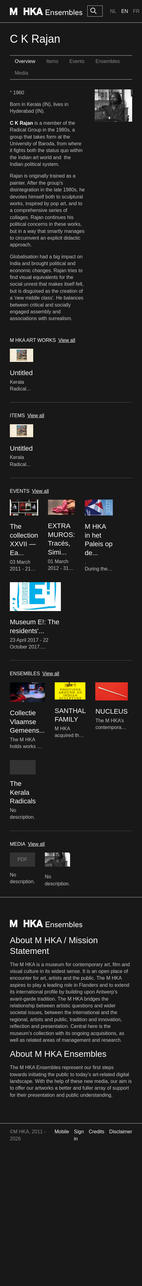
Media (21, 73)
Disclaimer (120, 1131)
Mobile (61, 1131)
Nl (113, 11)
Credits (97, 1131)
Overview (25, 61)
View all (66, 340)
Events (77, 61)
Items (52, 61)
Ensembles (108, 61)
